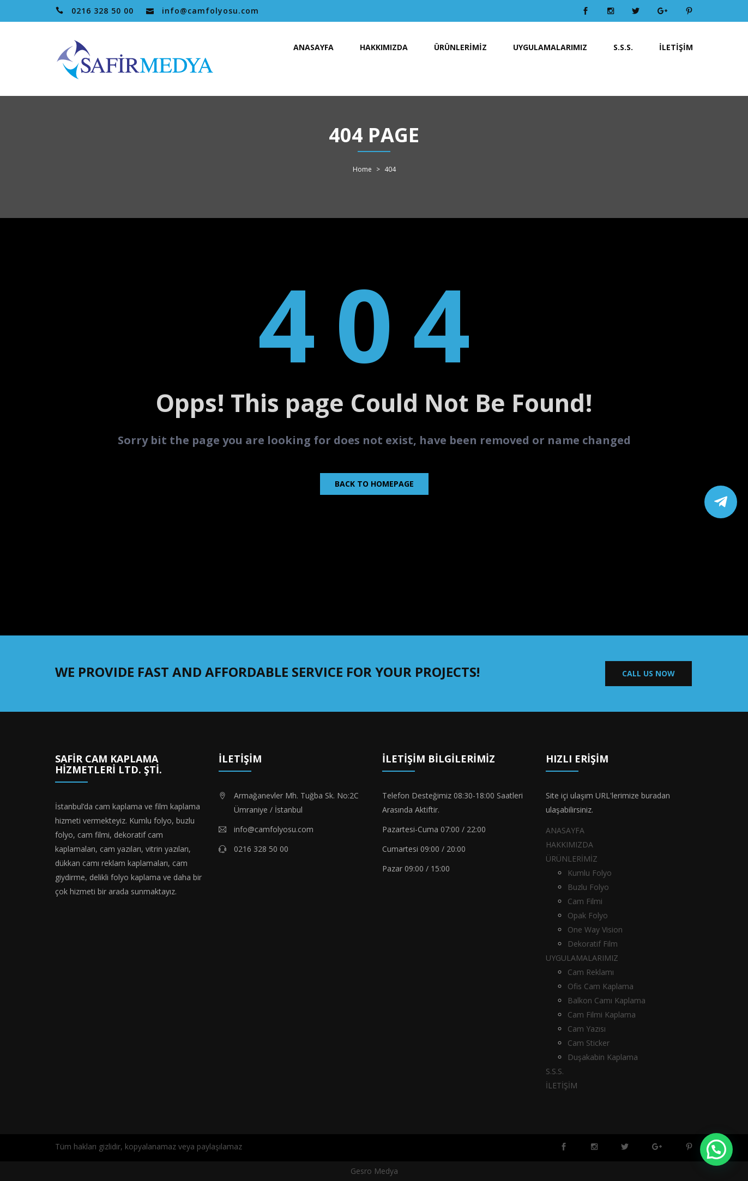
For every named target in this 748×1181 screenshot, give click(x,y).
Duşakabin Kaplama (603, 1057)
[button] (716, 1149)
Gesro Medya (374, 1171)
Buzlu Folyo (588, 887)
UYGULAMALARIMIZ (550, 47)
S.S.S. (623, 47)
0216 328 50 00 (102, 10)
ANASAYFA (313, 47)
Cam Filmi (585, 901)
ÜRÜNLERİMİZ (460, 47)
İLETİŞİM (676, 47)
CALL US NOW (648, 673)
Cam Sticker (589, 1043)
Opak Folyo (588, 915)
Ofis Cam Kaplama (601, 986)
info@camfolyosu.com (210, 10)
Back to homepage (374, 484)
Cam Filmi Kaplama (602, 1014)
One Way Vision (595, 929)
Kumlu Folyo (590, 873)
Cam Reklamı (591, 972)
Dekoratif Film (593, 943)
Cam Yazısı (587, 1028)
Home (362, 169)
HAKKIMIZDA (384, 47)
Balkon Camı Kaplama (607, 1000)
